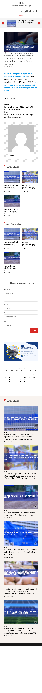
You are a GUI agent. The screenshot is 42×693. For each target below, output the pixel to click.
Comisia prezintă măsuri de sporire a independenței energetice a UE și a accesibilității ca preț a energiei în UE (20, 630)
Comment (7, 289)
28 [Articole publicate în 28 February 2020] (25, 382)
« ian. (5, 386)
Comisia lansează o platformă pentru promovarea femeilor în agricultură (11, 212)
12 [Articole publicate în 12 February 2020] (15, 377)
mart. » (10, 386)
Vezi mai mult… (10, 98)
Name (6, 304)
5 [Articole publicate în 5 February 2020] (15, 375)
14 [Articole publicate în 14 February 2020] (25, 377)
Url (5, 321)
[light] (27, 11)
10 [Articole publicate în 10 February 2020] (5, 377)
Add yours (33, 283)
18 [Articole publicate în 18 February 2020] (9, 379)
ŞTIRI (5, 432)
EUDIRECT (21, 3)
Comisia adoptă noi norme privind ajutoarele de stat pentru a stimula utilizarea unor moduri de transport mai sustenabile (26, 23)
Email (6, 313)
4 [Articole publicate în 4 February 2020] (9, 375)
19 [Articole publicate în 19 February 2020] (15, 379)
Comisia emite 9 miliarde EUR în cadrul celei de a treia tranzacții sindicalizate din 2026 (21, 552)
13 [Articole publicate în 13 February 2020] (20, 377)
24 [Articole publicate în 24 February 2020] (5, 382)
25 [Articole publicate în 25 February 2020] (9, 382)
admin (12, 67)
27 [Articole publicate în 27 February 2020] (20, 382)
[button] (3, 23)
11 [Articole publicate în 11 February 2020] (9, 377)
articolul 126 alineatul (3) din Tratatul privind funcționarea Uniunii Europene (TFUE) (20, 79)
